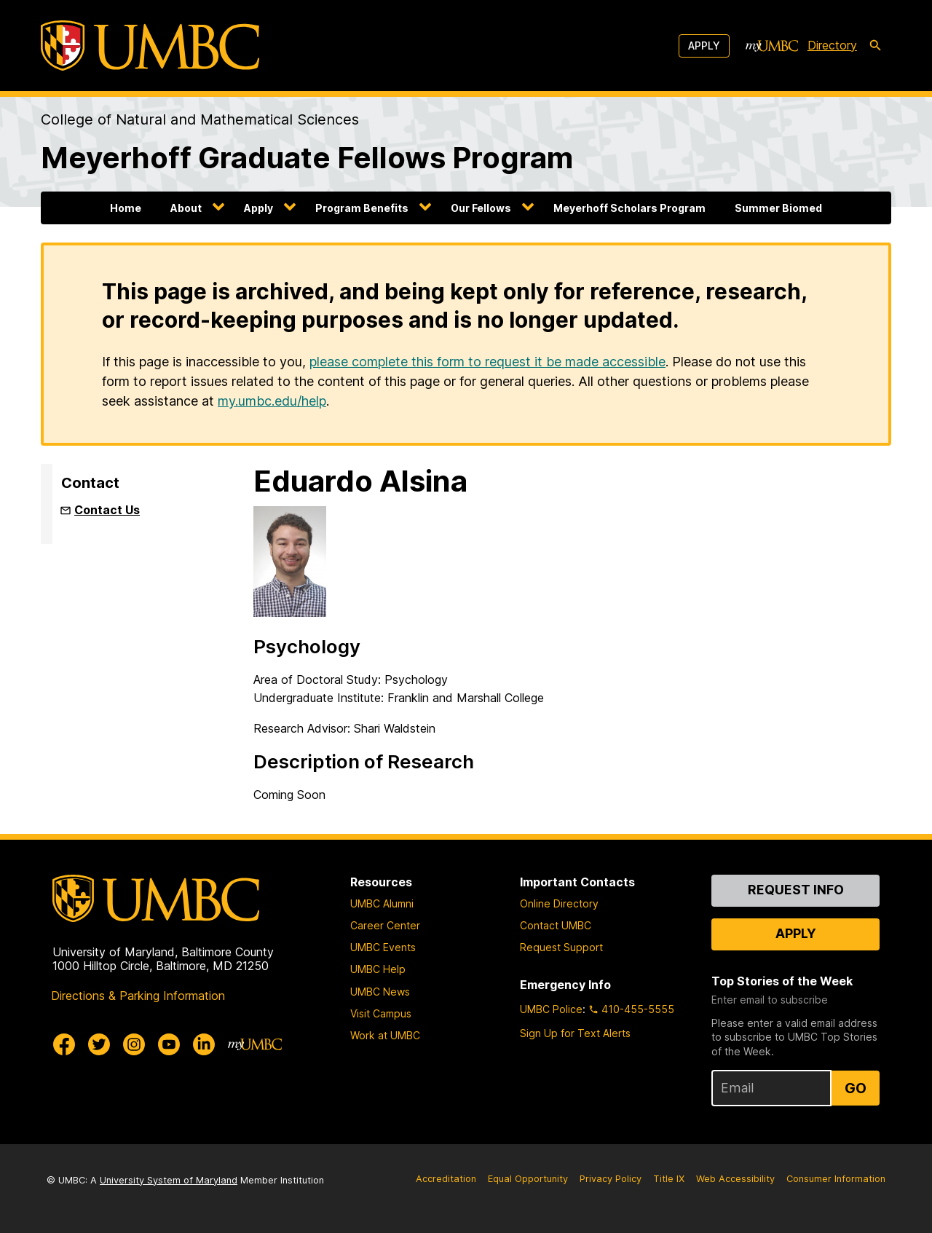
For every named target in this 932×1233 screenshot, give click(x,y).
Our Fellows (481, 208)
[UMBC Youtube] (169, 1044)
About (186, 208)
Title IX (668, 1178)
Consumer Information (835, 1178)
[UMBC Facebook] (64, 1044)
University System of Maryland (168, 1180)
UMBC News (380, 991)
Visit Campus (380, 1013)
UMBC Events (383, 947)
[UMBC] (150, 45)
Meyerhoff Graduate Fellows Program (307, 158)
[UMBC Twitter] (99, 1044)
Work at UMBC (385, 1035)
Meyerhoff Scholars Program (629, 208)
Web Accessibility (735, 1178)
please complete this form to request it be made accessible (487, 361)
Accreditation (446, 1178)
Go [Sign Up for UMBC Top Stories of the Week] (855, 1088)
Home (125, 208)
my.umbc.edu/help (272, 401)
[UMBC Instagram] (134, 1044)
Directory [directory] (832, 45)
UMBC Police (551, 1009)
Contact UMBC (555, 925)
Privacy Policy (610, 1178)
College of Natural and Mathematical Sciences (200, 119)
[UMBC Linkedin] (204, 1044)
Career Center (385, 925)
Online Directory (559, 903)
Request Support (561, 947)
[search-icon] (875, 46)
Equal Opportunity (528, 1178)
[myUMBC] (771, 46)
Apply (704, 45)
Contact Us (107, 510)
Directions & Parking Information (138, 995)
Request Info (796, 889)
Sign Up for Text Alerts (575, 1033)
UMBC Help (378, 969)
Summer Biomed (778, 208)
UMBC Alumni (382, 903)
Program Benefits (361, 208)
